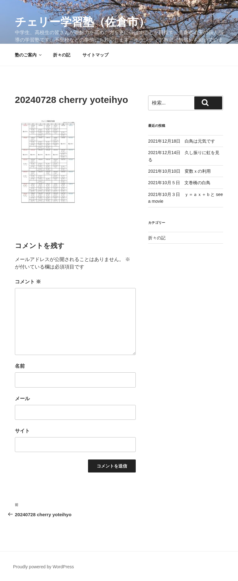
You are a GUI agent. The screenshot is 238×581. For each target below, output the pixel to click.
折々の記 (61, 54)
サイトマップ (95, 54)
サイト (22, 430)
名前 (20, 366)
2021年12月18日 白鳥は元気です (181, 141)
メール (22, 398)
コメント (28, 281)
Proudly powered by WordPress (43, 566)
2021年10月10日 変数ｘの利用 (179, 171)
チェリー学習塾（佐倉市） (82, 22)
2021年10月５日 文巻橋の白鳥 (179, 182)
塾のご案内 (28, 54)
